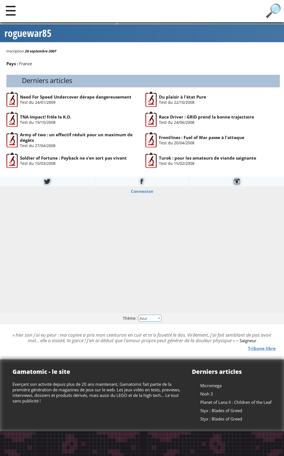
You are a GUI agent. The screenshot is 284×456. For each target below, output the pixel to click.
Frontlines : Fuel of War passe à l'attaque (201, 137)
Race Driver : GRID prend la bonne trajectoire (206, 117)
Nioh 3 (206, 394)
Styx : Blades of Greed (221, 410)
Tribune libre (262, 348)
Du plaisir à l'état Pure (182, 96)
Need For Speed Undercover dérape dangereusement (75, 96)
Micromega (211, 385)
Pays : (12, 63)
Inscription (15, 51)
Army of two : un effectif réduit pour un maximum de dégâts (76, 137)
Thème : (142, 318)
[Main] (10, 10)
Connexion (142, 191)
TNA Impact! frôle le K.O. (45, 117)
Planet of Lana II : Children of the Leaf (236, 402)
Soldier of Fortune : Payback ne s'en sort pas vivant (73, 157)
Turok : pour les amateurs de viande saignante (207, 157)
